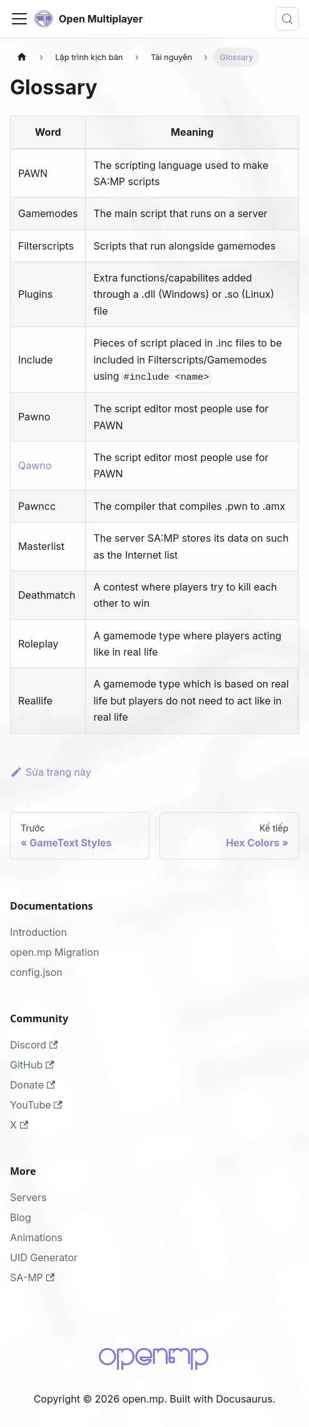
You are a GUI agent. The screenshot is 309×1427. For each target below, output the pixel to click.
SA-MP (32, 1277)
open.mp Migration (54, 952)
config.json (36, 972)
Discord (34, 1045)
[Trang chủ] (22, 57)
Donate (32, 1085)
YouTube (36, 1105)
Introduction (38, 932)
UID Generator (44, 1257)
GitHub (32, 1065)
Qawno (34, 465)
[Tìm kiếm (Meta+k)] (287, 19)
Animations (36, 1237)
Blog (20, 1217)
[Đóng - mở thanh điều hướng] (19, 18)
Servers (28, 1197)
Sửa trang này (50, 772)
